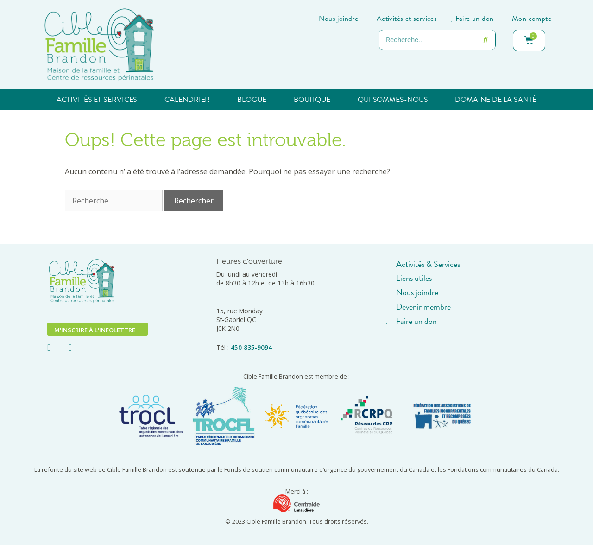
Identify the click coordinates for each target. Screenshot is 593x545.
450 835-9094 (251, 347)
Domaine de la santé (495, 99)
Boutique (312, 99)
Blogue (251, 99)
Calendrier (187, 99)
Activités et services (97, 99)
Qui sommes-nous (393, 99)
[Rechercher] (485, 40)
